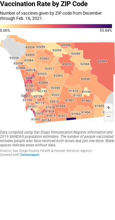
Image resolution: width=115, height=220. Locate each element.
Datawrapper (30, 155)
